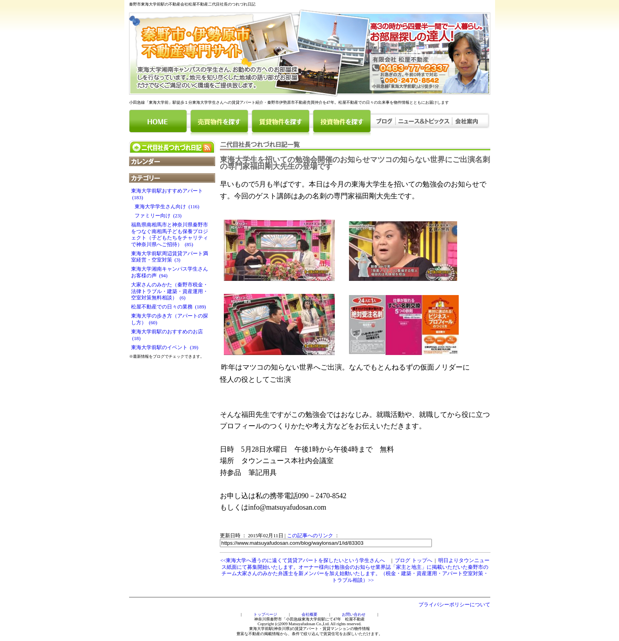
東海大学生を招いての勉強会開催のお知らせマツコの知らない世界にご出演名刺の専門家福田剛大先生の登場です (355, 162)
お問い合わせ (354, 614)
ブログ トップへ (413, 560)
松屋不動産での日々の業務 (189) (168, 307)
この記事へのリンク (310, 535)
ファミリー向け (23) (156, 216)
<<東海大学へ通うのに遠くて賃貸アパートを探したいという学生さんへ (302, 560)
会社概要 (309, 614)
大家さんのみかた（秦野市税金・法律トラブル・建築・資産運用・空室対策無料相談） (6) (169, 291)
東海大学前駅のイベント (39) (165, 347)
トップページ (265, 614)
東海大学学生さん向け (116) (165, 206)
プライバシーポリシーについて (454, 604)
